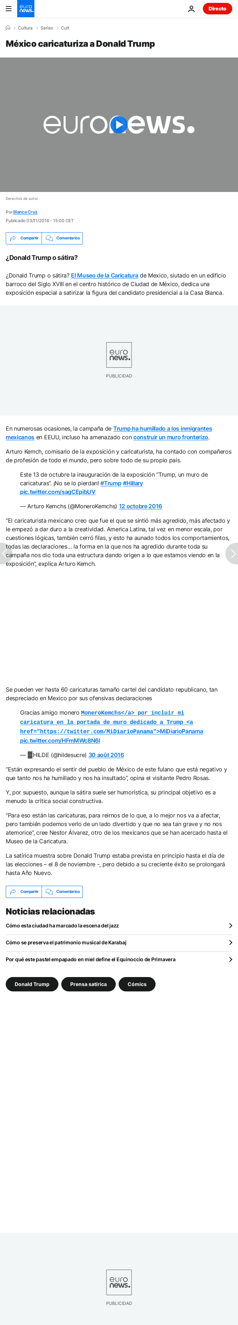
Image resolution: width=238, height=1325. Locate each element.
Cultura (25, 28)
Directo (218, 8)
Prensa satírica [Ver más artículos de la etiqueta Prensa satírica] (88, 981)
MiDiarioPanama (111, 721)
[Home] (8, 27)
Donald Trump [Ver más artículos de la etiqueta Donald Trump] (32, 981)
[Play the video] (119, 125)
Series (47, 28)
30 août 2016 (106, 752)
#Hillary (133, 483)
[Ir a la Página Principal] (25, 8)
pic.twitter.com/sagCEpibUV (58, 491)
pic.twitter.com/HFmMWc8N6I (60, 738)
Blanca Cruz (25, 212)
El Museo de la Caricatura (104, 275)
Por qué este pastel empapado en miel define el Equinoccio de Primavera (90, 957)
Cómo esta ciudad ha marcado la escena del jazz (62, 923)
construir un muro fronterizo (170, 437)
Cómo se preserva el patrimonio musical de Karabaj (66, 940)
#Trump (110, 483)
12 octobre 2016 (140, 506)
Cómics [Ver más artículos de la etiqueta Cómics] (137, 981)
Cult (65, 28)
